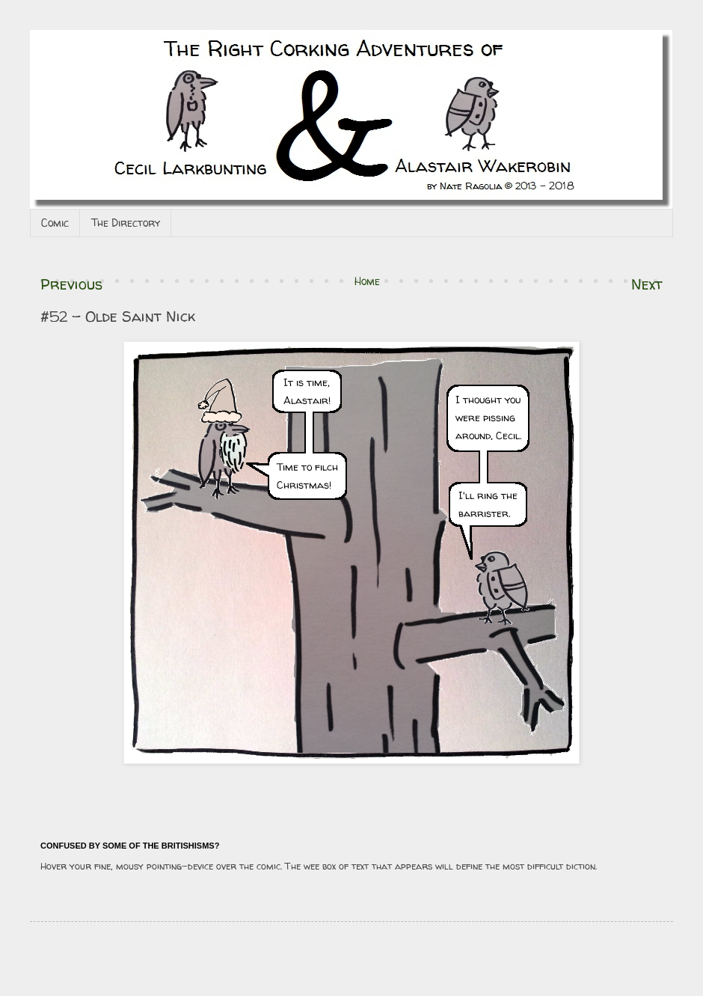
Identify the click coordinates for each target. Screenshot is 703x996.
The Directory (125, 223)
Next (647, 284)
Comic (55, 223)
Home (367, 281)
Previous (71, 284)
